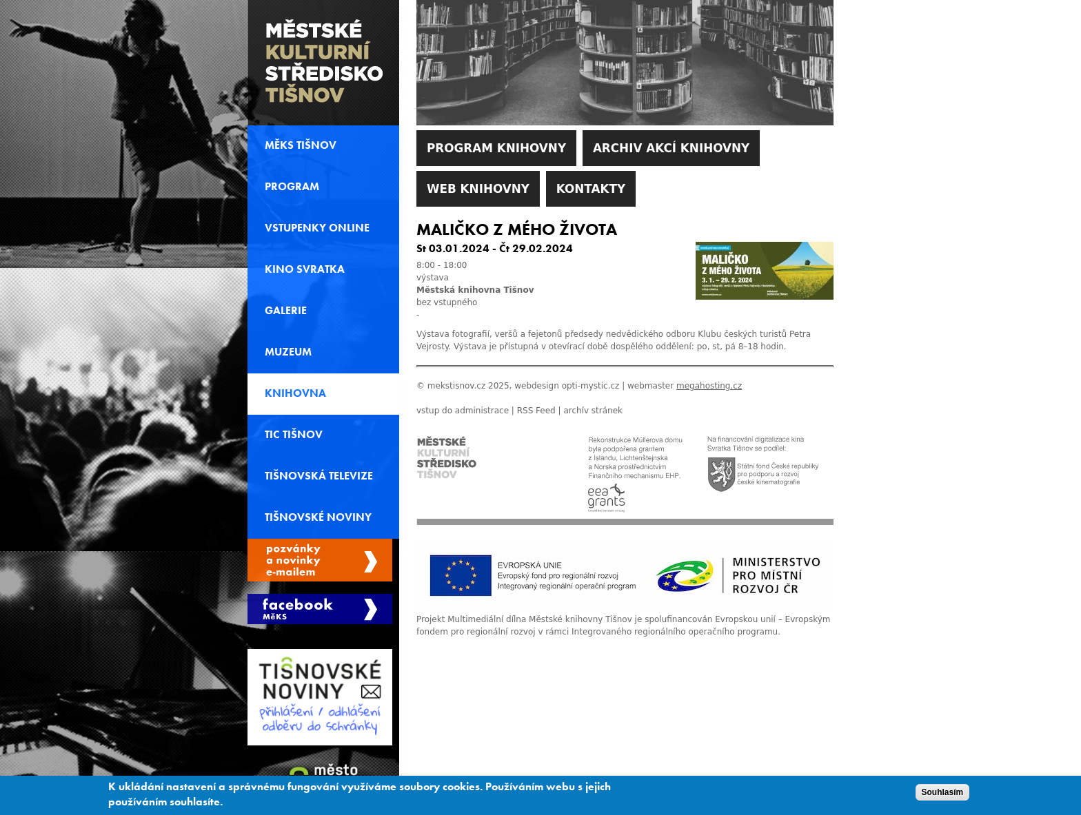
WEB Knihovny (478, 189)
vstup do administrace (462, 410)
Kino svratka (305, 269)
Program (292, 187)
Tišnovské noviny (318, 517)
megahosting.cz (709, 386)
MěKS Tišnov (300, 145)
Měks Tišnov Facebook (319, 609)
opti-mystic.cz (591, 386)
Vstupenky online (317, 228)
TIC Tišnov (294, 435)
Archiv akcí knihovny (671, 148)
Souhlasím (943, 794)
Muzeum (288, 352)
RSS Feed (536, 410)
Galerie (286, 311)
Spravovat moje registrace (319, 560)
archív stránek (593, 410)
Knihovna (295, 393)
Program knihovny (496, 148)
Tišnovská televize (319, 476)
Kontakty (590, 189)
